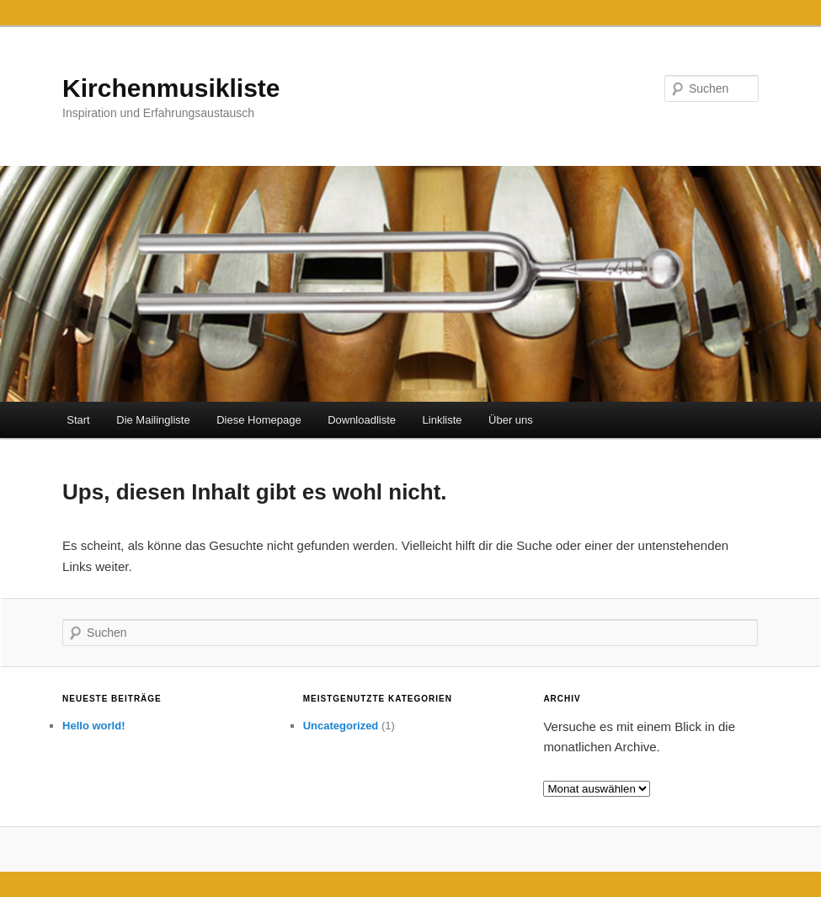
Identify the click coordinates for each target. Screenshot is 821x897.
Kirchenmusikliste (171, 88)
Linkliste (442, 420)
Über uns (510, 420)
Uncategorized (341, 725)
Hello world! (93, 725)
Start (78, 420)
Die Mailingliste (152, 420)
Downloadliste (362, 420)
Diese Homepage (258, 420)
